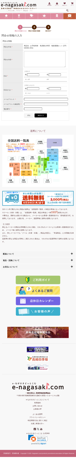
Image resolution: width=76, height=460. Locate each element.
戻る (28, 118)
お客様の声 (37, 412)
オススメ (6, 16)
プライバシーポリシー (37, 420)
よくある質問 (37, 417)
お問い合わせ (69, 16)
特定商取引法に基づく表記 (37, 423)
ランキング (44, 16)
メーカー (57, 16)
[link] (38, 443)
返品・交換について (11, 263)
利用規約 (37, 406)
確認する (41, 118)
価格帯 (19, 16)
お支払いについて (10, 270)
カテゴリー (32, 16)
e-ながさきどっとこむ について (37, 403)
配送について (8, 257)
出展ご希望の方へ (37, 426)
